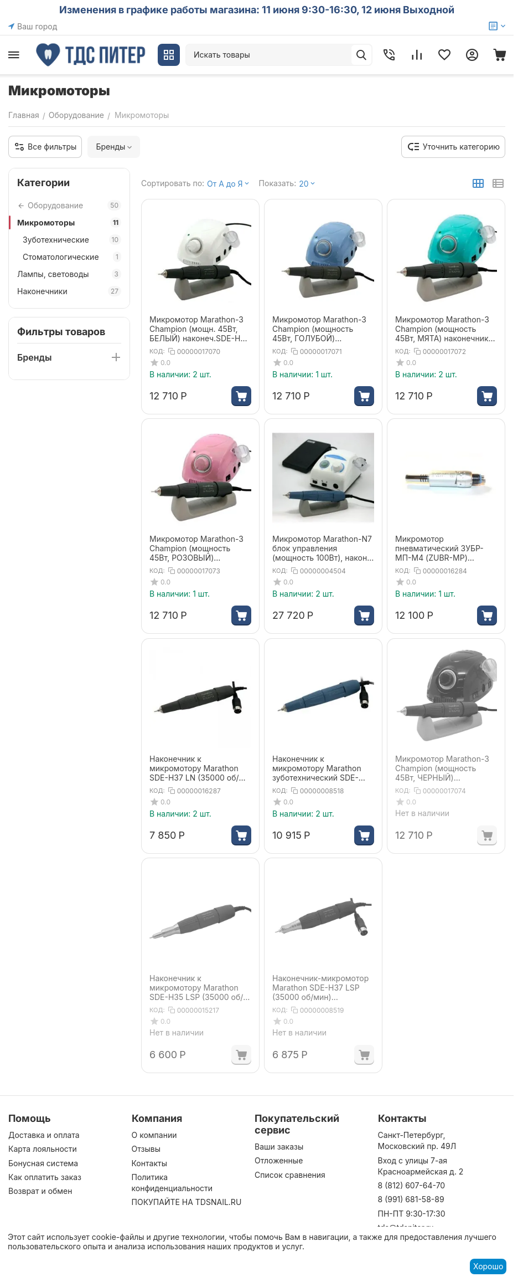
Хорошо (488, 1266)
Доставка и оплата (44, 1135)
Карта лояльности (42, 1148)
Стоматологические (72, 257)
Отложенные (279, 1160)
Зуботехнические (72, 239)
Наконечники (69, 291)
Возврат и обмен (40, 1191)
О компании (154, 1135)
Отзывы (146, 1148)
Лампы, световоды (69, 274)
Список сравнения (290, 1175)
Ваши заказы (279, 1146)
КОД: (157, 351)
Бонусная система (43, 1163)
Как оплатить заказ (44, 1177)
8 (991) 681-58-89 (411, 1199)
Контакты (149, 1163)
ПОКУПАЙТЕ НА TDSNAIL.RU (187, 1202)
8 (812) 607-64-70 (412, 1185)
